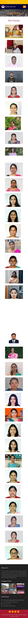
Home (10, 13)
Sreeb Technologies (14, 616)
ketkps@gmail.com (7, 604)
